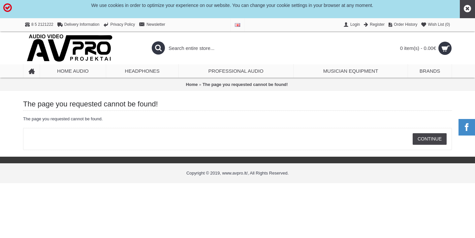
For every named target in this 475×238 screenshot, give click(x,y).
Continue (430, 138)
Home (192, 84)
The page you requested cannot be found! (245, 84)
